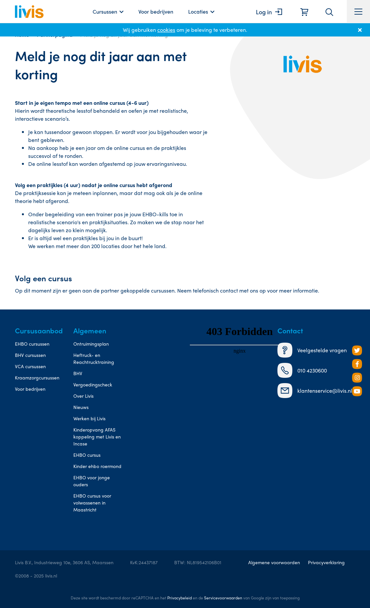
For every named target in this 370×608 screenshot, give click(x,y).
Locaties (198, 11)
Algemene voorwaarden (274, 562)
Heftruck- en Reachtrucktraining (93, 358)
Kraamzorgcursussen (37, 377)
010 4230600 (302, 370)
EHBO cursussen (32, 343)
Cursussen (105, 11)
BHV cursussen (30, 355)
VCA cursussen (30, 366)
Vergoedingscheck (92, 384)
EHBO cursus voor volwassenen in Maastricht (92, 502)
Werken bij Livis (89, 418)
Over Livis (83, 395)
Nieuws (81, 407)
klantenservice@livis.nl (314, 390)
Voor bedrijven (155, 11)
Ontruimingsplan (91, 343)
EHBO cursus (87, 454)
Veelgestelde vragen (312, 350)
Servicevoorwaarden (223, 598)
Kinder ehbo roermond (97, 466)
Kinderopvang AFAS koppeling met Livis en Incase (97, 436)
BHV (77, 373)
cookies (166, 30)
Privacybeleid (179, 598)
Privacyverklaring (326, 562)
